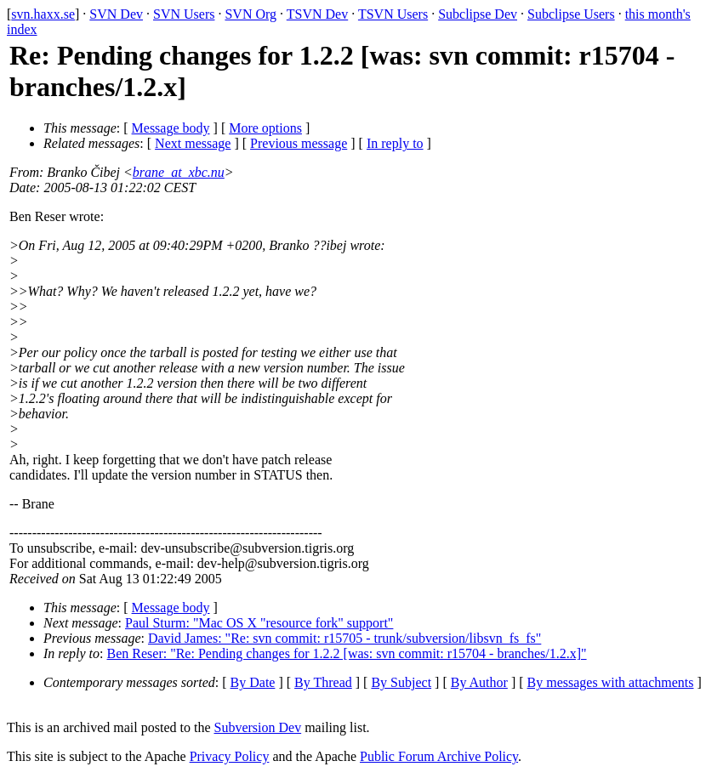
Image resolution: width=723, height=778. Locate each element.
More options (265, 128)
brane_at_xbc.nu (179, 172)
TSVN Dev (317, 14)
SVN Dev (116, 14)
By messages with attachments (610, 682)
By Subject (401, 682)
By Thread (323, 682)
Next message (193, 143)
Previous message (298, 143)
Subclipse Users (571, 14)
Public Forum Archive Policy (439, 756)
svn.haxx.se (43, 14)
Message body (171, 128)
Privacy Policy (230, 756)
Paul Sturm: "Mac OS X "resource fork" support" (259, 623)
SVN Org (250, 14)
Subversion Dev (258, 727)
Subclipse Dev (477, 14)
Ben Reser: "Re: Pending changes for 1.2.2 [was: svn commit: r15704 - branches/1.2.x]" (347, 653)
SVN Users (183, 14)
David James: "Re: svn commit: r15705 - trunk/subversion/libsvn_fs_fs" (344, 638)
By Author (479, 682)
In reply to (395, 143)
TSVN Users (393, 14)
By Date (253, 682)
